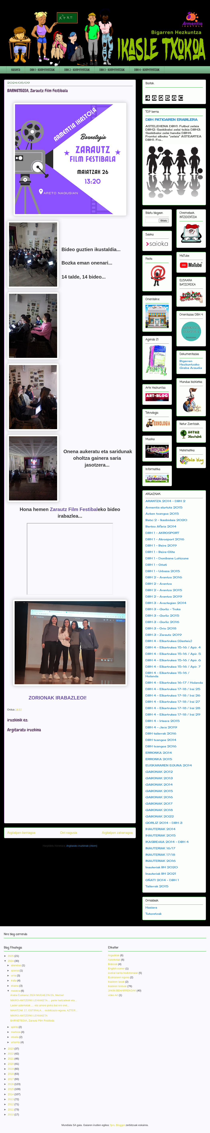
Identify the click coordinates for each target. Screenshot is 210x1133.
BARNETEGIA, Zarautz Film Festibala (32, 1020)
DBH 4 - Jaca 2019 (161, 727)
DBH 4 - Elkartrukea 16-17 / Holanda (174, 682)
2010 (11, 1114)
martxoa (16, 1031)
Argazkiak (113, 955)
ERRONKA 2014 (158, 752)
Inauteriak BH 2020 (161, 867)
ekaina (15, 985)
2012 (11, 1104)
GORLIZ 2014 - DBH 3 (163, 822)
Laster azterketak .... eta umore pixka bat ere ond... (39, 1005)
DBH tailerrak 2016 (160, 733)
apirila (15, 1026)
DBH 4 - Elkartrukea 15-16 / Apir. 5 (173, 653)
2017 (11, 1079)
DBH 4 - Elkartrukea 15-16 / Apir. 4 (173, 647)
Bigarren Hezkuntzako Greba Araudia (191, 364)
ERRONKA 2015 (158, 759)
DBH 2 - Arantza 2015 (163, 590)
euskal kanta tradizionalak (123, 972)
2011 (11, 1109)
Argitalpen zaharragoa (117, 832)
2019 (11, 1068)
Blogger (120, 1125)
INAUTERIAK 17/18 (160, 854)
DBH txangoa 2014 (160, 740)
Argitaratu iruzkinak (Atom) (81, 845)
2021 (11, 1058)
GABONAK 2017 (159, 803)
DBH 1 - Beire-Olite (160, 551)
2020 (11, 1063)
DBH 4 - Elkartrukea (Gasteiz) (168, 641)
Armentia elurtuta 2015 (164, 507)
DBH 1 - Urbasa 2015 (162, 571)
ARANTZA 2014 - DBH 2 (165, 501)
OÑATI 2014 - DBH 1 (162, 880)
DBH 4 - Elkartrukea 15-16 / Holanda (167, 674)
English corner (116, 968)
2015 (11, 1089)
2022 (11, 1053)
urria (14, 975)
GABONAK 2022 (159, 816)
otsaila (15, 1036)
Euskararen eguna (118, 977)
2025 (11, 955)
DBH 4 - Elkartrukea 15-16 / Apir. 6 (173, 660)
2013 (11, 1099)
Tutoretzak (153, 913)
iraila (14, 980)
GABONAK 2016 (159, 797)
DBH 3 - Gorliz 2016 (162, 622)
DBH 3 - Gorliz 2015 (162, 615)
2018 (11, 1073)
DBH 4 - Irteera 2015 (162, 720)
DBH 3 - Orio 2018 (160, 628)
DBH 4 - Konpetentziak (146, 70)
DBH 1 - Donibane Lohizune (167, 558)
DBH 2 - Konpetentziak (77, 70)
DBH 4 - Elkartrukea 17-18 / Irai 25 (172, 689)
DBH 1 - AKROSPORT (162, 532)
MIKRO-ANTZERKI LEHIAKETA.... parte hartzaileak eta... (43, 1000)
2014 (11, 1094)
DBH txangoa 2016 (161, 746)
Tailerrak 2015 (157, 886)
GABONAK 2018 (159, 810)
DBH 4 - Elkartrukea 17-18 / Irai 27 (172, 701)
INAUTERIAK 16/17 (160, 848)
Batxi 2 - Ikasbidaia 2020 (166, 520)
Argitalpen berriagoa (21, 832)
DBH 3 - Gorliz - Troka (163, 609)
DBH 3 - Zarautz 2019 (163, 634)
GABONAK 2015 (159, 791)
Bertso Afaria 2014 (160, 526)
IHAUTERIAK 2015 (160, 835)
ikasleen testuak (117, 986)
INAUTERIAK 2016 (160, 860)
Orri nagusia (68, 832)
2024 (11, 960)
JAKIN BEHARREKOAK (122, 990)
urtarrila (16, 1042)
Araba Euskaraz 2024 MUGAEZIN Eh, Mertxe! (37, 995)
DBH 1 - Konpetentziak (42, 70)
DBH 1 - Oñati (156, 564)
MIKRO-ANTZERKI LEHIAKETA (28, 1015)
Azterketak (114, 959)
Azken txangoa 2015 (162, 513)
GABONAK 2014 (159, 784)
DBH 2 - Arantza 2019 (163, 596)
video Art (113, 995)
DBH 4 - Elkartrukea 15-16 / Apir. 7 (173, 666)
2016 (11, 1084)
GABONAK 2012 (159, 771)
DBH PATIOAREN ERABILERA (171, 120)
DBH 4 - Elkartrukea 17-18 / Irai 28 (172, 708)
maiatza (16, 990)
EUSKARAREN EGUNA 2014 (168, 765)
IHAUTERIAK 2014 (160, 829)
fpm (112, 1125)
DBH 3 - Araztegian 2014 (165, 603)
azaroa (15, 970)
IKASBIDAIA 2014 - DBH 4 (167, 841)
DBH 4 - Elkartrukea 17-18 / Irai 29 (172, 714)
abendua (16, 965)
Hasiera (15, 70)
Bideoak (112, 964)
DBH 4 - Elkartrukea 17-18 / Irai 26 (172, 695)
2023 (11, 1048)
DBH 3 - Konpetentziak (111, 70)
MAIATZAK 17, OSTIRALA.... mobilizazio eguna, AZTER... (44, 1010)
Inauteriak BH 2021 (160, 873)
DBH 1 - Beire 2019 (161, 545)
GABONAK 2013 (159, 778)
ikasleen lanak (116, 981)
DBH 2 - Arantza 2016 (163, 577)
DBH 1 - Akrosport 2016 (164, 539)
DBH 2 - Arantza (158, 583)
